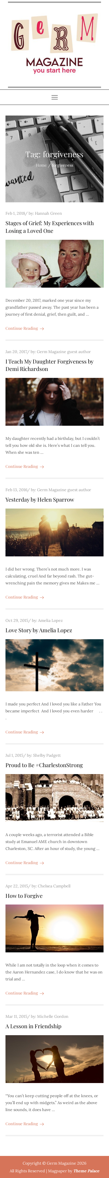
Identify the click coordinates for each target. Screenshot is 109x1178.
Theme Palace (86, 1170)
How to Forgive (24, 895)
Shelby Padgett (47, 755)
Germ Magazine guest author (64, 351)
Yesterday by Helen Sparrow (39, 499)
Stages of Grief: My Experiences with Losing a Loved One (49, 226)
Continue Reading (24, 328)
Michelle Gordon (52, 1016)
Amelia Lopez (50, 620)
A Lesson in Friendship (33, 1026)
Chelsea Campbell (54, 885)
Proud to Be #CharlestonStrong (44, 765)
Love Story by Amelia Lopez (38, 630)
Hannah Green (48, 213)
